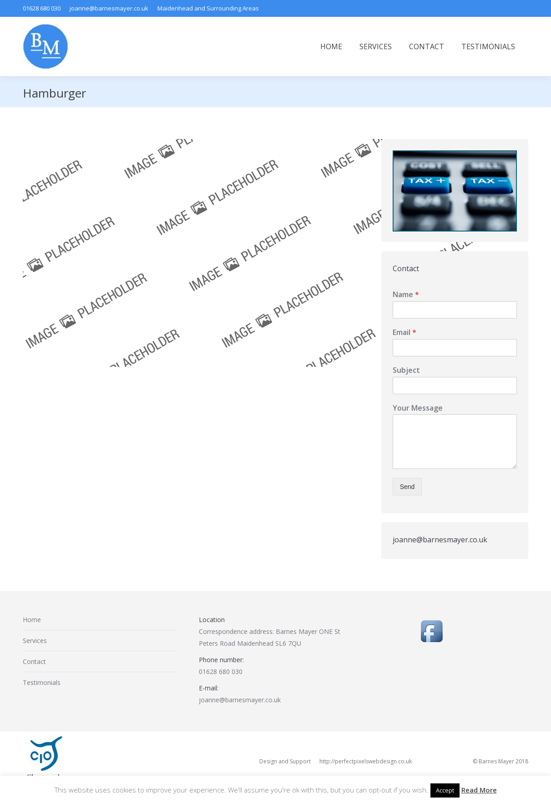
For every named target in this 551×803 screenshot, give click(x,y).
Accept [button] (445, 790)
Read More (479, 789)
